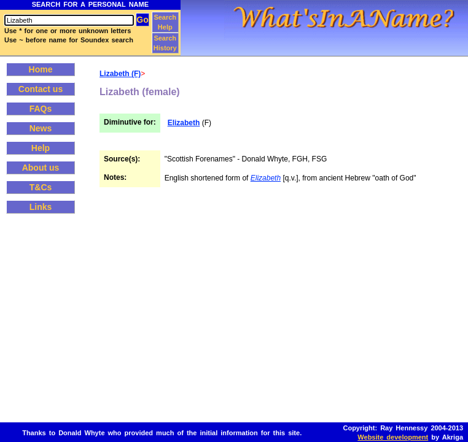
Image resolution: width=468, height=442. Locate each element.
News (40, 128)
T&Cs (40, 187)
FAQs (40, 109)
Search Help (165, 22)
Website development (392, 437)
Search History (165, 43)
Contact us (40, 89)
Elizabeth (184, 122)
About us (41, 168)
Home (41, 69)
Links (40, 207)
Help (40, 148)
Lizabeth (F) (120, 73)
